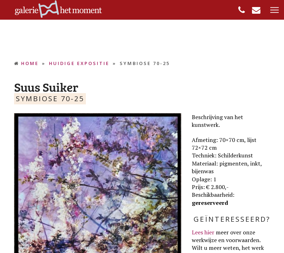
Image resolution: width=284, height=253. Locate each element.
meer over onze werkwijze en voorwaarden (225, 236)
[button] (274, 10)
